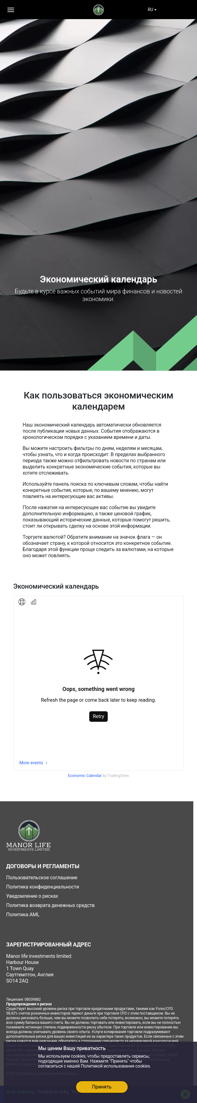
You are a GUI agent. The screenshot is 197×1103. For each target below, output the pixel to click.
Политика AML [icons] (22, 914)
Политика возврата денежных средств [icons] (50, 905)
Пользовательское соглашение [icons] (41, 877)
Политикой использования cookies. (116, 1066)
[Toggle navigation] (28, 10)
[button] (10, 10)
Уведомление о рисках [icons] (32, 896)
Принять (101, 1087)
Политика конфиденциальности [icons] (42, 887)
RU (150, 9)
